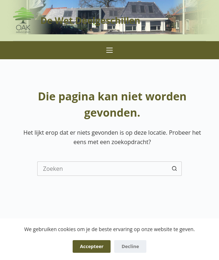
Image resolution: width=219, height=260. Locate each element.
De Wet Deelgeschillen (90, 20)
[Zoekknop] (174, 168)
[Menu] (109, 50)
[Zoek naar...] (102, 168)
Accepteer (91, 246)
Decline (130, 246)
